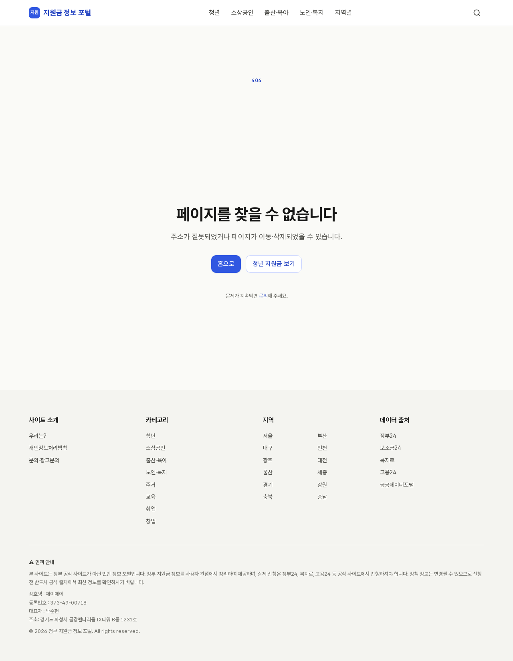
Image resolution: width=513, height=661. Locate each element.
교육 (151, 497)
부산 (322, 436)
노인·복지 (312, 12)
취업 (151, 509)
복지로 (387, 460)
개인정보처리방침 (48, 448)
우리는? (37, 436)
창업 (151, 521)
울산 (268, 472)
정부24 (388, 436)
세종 (322, 472)
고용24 (388, 472)
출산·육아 (277, 12)
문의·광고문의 (44, 460)
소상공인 (242, 12)
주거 (151, 485)
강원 (322, 485)
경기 (268, 485)
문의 (263, 296)
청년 (214, 12)
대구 (268, 448)
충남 (322, 497)
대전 (322, 460)
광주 (268, 460)
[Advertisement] (256, 145)
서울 (268, 436)
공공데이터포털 (397, 485)
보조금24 (390, 448)
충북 (268, 497)
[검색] (477, 13)
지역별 (343, 12)
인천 (322, 448)
